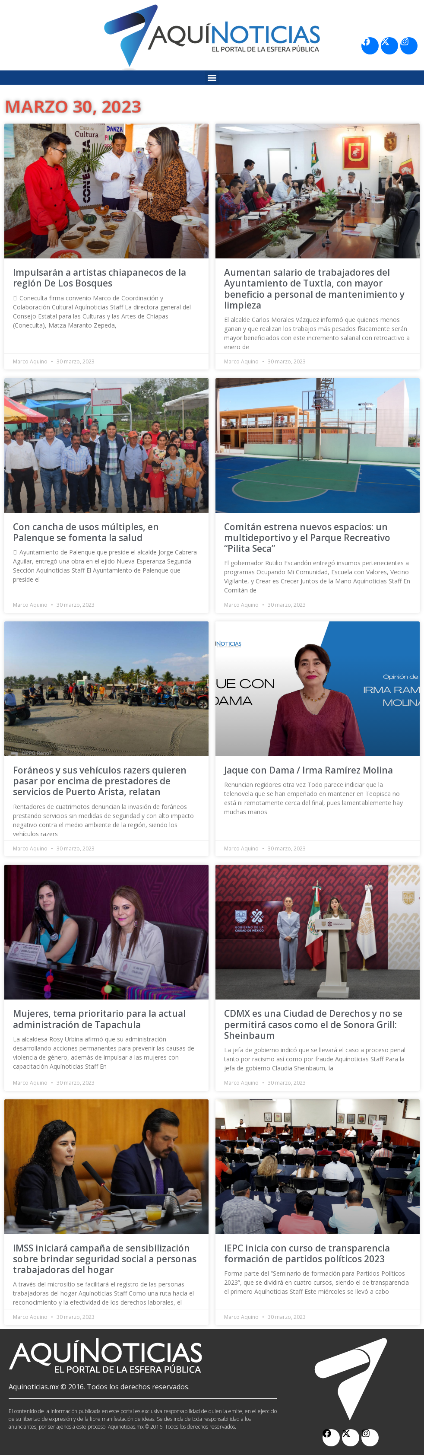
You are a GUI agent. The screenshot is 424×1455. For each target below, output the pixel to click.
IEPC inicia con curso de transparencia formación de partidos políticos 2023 (307, 1253)
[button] (212, 77)
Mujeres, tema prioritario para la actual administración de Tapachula (99, 1018)
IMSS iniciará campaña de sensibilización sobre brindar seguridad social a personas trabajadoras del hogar (104, 1259)
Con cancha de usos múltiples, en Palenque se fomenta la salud (86, 532)
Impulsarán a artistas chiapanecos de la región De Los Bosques (99, 277)
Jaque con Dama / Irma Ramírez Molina (308, 770)
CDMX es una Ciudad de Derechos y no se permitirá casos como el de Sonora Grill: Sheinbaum (313, 1024)
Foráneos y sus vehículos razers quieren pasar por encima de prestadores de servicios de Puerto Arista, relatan (100, 781)
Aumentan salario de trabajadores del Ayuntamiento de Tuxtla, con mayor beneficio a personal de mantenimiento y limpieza (314, 288)
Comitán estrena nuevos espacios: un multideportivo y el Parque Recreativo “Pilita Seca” (307, 537)
